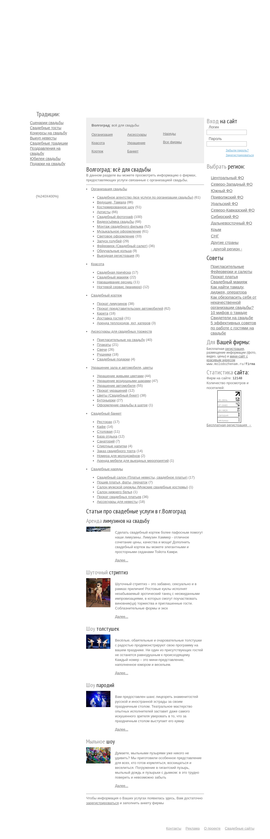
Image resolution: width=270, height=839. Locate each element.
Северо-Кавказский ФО (233, 210)
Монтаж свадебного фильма (120, 226)
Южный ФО (221, 190)
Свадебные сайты (239, 828)
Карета (102, 313)
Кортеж (97, 151)
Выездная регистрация (115, 256)
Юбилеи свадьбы (45, 158)
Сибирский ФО (225, 216)
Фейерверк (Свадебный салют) (122, 246)
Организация (102, 134)
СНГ (215, 236)
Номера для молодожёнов (118, 456)
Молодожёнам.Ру (32, 52)
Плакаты (104, 345)
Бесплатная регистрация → (229, 425)
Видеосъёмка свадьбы (115, 222)
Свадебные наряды (107, 469)
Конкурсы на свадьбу (48, 133)
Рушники (104, 354)
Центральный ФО (227, 177)
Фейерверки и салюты (231, 271)
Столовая (105, 431)
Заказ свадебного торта (116, 451)
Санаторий (106, 441)
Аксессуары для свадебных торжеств (121, 331)
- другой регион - (226, 249)
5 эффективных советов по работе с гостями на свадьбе (233, 327)
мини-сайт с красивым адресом (227, 358)
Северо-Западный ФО (231, 184)
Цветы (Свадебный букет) (118, 395)
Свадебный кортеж (106, 295)
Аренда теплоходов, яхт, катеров (123, 323)
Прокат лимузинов (112, 304)
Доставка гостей (110, 318)
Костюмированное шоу (115, 207)
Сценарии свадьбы (46, 123)
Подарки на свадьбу (47, 164)
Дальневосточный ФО (231, 223)
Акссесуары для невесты (117, 502)
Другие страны (224, 242)
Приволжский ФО (227, 197)
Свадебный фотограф (115, 217)
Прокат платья (224, 276)
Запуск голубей (109, 241)
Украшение (136, 143)
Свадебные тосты (45, 128)
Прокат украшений (112, 390)
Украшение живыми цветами (120, 376)
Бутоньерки (106, 400)
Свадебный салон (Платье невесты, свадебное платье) (142, 477)
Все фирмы (172, 142)
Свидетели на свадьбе (232, 317)
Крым (216, 229)
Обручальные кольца (114, 251)
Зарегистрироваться (240, 155)
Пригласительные (227, 266)
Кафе (101, 427)
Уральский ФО (224, 203)
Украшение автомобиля (116, 386)
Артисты (104, 212)
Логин (214, 127)
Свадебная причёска (114, 272)
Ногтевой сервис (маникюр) (119, 287)
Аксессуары (136, 134)
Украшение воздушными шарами (124, 381)
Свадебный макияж (113, 277)
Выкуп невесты (43, 138)
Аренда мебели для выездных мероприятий (133, 461)
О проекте (212, 828)
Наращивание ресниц (114, 282)
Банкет (133, 151)
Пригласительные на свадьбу (121, 340)
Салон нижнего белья (114, 492)
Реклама (192, 828)
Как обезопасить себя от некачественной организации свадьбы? (233, 302)
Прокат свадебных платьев (119, 497)
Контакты (173, 828)
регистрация (234, 349)
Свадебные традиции (49, 143)
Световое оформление (115, 236)
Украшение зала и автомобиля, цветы (122, 368)
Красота (98, 143)
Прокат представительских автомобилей (130, 308)
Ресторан (104, 422)
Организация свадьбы (109, 189)
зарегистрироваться (102, 803)
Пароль (215, 139)
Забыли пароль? (237, 150)
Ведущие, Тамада (111, 202)
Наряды (169, 134)
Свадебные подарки (113, 359)
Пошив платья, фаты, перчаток (122, 482)
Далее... (121, 560)
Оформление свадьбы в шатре (122, 405)
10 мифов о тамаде (229, 312)
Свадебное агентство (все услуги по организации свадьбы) (145, 197)
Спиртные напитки (112, 446)
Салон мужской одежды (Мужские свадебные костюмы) (142, 487)
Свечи (102, 349)
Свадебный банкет (106, 413)
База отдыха (107, 436)
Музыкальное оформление (119, 231)
